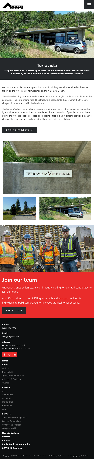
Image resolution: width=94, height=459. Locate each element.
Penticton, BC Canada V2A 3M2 (16, 348)
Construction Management (14, 417)
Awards (5, 382)
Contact (6, 436)
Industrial (6, 398)
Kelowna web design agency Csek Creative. (75, 456)
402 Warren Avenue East (13, 345)
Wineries (6, 408)
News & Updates (10, 432)
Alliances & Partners (11, 379)
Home (5, 360)
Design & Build (9, 428)
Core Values (7, 371)
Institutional (7, 401)
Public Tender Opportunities (16, 444)
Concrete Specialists (11, 424)
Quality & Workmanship (13, 375)
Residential (7, 405)
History (5, 368)
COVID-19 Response (12, 447)
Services (6, 413)
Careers (6, 440)
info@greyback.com (11, 336)
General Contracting (11, 420)
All (3, 390)
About (5, 364)
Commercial (7, 394)
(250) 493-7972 (9, 327)
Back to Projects (19, 130)
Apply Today (14, 310)
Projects (6, 387)
